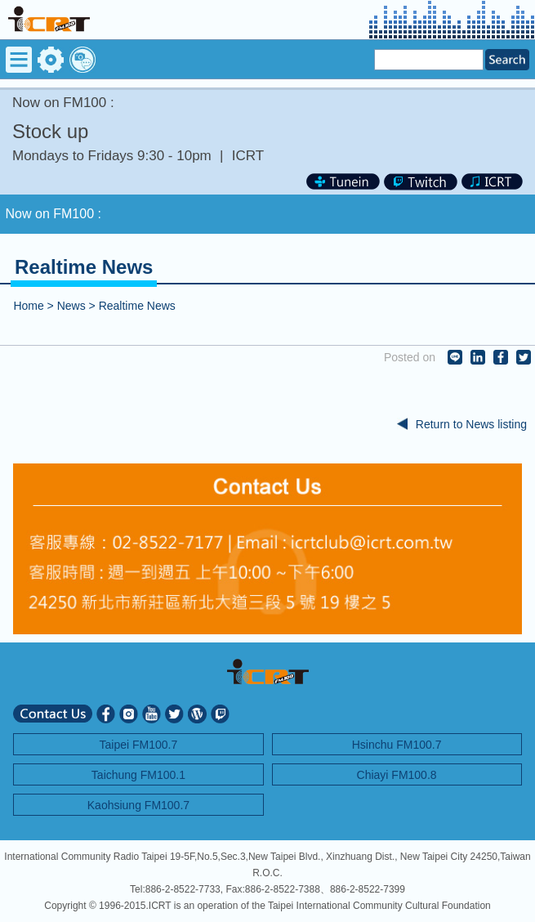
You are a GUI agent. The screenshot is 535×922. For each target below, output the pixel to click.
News (71, 305)
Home (28, 305)
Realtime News (137, 305)
